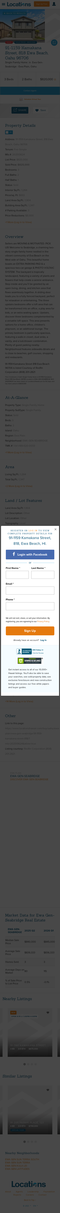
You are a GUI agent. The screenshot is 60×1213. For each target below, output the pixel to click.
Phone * (10, 599)
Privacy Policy (43, 621)
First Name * (13, 568)
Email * (10, 583)
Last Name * (38, 568)
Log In (43, 640)
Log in (33, 530)
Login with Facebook (30, 554)
